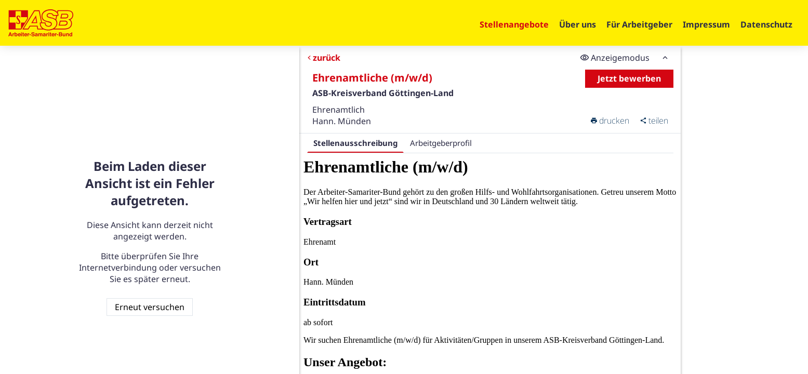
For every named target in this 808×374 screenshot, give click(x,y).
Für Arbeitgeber (639, 24)
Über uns (577, 24)
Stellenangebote (514, 24)
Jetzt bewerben (629, 78)
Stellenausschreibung (355, 143)
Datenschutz (766, 24)
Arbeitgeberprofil (441, 143)
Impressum (706, 24)
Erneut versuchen (149, 307)
